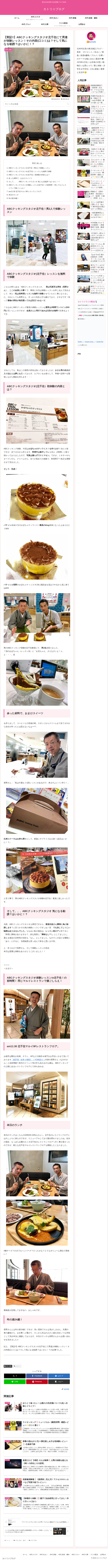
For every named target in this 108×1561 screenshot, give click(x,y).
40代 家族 (53, 1554)
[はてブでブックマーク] (59, 1376)
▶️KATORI (91, 42)
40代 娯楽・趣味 (64, 1554)
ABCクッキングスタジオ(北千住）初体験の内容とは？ (29, 175)
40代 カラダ (33, 1554)
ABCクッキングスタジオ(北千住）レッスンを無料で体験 (30, 171)
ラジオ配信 (94, 1554)
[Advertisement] (91, 377)
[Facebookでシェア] (37, 1376)
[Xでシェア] (15, 1376)
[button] (68, 104)
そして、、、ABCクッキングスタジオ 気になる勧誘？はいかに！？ (34, 181)
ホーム (25, 1554)
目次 (34, 163)
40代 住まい (44, 1554)
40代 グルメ (76, 1554)
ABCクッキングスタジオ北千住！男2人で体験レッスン (29, 168)
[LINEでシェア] (15, 1381)
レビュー (17, 1366)
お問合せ (103, 1554)
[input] (37, 104)
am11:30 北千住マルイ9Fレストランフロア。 (26, 191)
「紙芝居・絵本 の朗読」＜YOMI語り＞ (28, 1060)
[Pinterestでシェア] (37, 1381)
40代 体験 (7, 1366)
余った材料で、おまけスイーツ (20, 178)
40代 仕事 (85, 1554)
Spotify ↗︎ (80, 341)
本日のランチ (14, 195)
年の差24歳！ (14, 198)
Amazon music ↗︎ (90, 341)
